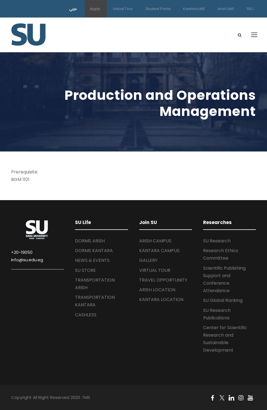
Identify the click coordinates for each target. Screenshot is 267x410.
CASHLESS (85, 315)
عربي (73, 8)
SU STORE (85, 270)
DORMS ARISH (90, 241)
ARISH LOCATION (157, 290)
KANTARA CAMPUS (159, 250)
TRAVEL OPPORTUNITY (163, 280)
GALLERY (148, 260)
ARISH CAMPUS (155, 241)
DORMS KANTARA (94, 250)
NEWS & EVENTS (92, 260)
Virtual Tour (123, 8)
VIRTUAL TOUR (154, 270)
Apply (95, 8)
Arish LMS (226, 8)
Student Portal (158, 8)
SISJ (250, 8)
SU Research (217, 241)
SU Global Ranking (223, 300)
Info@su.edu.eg (27, 260)
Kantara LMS (194, 8)
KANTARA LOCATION (161, 299)
